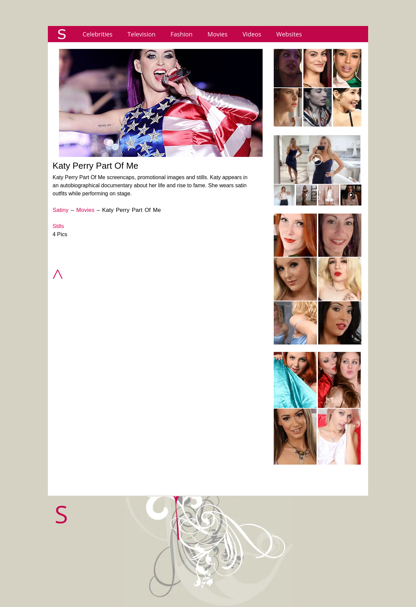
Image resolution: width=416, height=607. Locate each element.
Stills (58, 226)
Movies (218, 34)
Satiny (60, 210)
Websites (289, 34)
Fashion (181, 34)
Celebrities (98, 34)
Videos (251, 34)
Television (141, 34)
